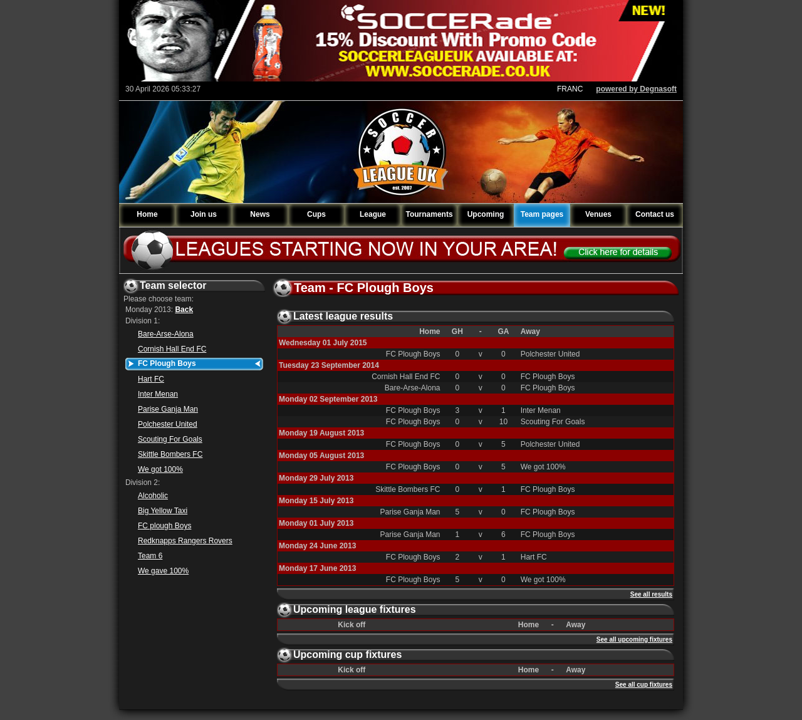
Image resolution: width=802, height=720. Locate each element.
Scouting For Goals (170, 439)
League (373, 214)
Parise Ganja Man (168, 409)
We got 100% (160, 469)
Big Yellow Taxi (162, 510)
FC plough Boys (164, 525)
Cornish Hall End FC (172, 349)
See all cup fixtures (643, 684)
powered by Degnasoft (636, 89)
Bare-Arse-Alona (166, 334)
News (259, 214)
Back (184, 309)
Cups (316, 214)
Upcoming (485, 214)
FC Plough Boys (167, 363)
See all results (651, 594)
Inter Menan (158, 394)
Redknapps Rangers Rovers (185, 540)
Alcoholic (153, 495)
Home (147, 214)
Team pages (542, 214)
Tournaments (428, 214)
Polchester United (167, 424)
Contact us (654, 214)
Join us (203, 214)
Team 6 (150, 555)
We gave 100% (163, 570)
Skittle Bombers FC (170, 454)
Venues (598, 214)
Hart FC (151, 379)
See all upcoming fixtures (634, 639)
